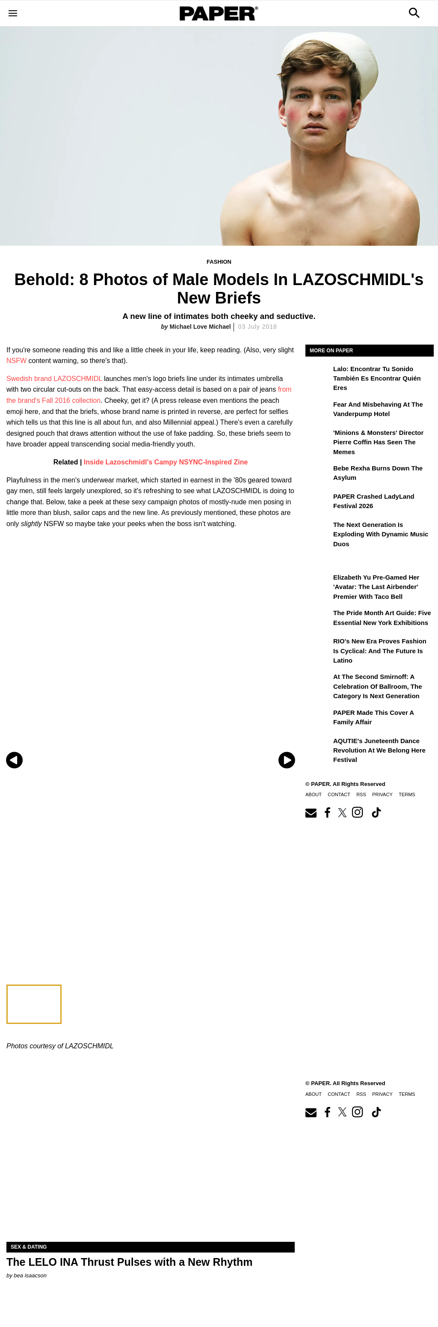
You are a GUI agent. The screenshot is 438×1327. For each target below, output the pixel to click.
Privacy (382, 794)
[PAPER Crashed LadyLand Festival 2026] (318, 502)
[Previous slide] (14, 760)
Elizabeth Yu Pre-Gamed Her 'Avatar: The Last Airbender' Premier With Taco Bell (376, 587)
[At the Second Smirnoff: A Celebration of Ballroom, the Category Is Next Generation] (318, 682)
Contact (339, 794)
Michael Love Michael (200, 326)
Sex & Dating (29, 1247)
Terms (407, 794)
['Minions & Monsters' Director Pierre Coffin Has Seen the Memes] (318, 438)
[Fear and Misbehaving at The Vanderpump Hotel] (318, 410)
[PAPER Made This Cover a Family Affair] (318, 718)
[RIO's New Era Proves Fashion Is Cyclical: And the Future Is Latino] (318, 647)
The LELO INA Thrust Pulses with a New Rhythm (129, 1262)
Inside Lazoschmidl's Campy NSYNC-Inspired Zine (166, 462)
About (313, 794)
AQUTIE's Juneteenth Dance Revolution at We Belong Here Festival (379, 750)
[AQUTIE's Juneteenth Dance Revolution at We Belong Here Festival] (318, 747)
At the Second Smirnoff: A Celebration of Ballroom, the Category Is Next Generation (377, 686)
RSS (361, 794)
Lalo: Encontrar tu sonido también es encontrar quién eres (377, 378)
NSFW (16, 360)
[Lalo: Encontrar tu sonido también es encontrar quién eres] (318, 375)
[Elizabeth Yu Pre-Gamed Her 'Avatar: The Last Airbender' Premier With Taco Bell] (318, 583)
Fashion (219, 262)
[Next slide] (287, 760)
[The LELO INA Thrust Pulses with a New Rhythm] (150, 1170)
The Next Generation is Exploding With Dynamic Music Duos (380, 534)
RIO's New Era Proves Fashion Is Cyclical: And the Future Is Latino (379, 650)
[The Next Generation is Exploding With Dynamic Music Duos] (318, 531)
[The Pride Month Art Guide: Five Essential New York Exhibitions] (318, 619)
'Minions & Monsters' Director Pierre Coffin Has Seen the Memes (378, 442)
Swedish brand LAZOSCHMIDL (54, 378)
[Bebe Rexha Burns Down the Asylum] (318, 474)
